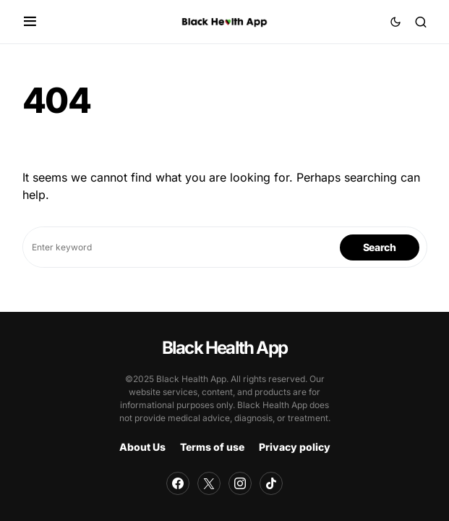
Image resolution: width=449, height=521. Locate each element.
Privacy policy (294, 447)
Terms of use (212, 447)
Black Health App (224, 347)
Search (379, 247)
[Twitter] (209, 483)
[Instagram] (240, 483)
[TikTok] (271, 483)
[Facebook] (177, 483)
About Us (142, 447)
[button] (30, 21)
